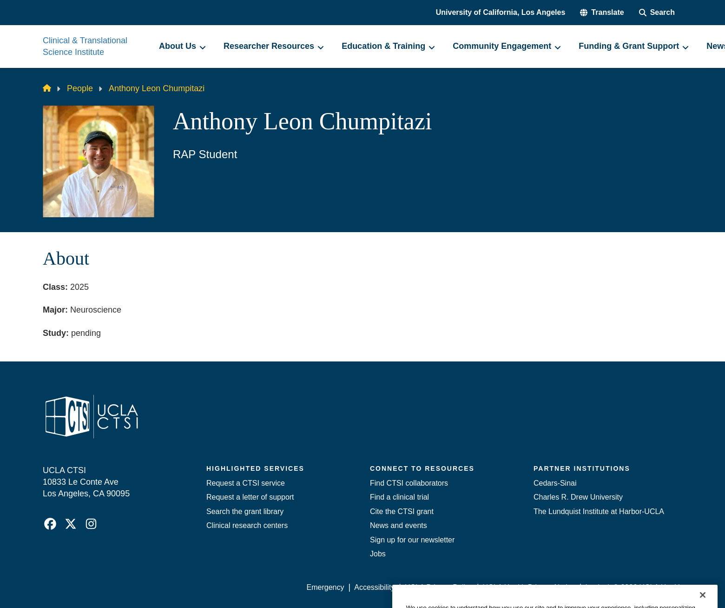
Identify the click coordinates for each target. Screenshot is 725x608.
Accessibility (374, 587)
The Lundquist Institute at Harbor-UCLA (599, 511)
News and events (398, 525)
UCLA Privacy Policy (439, 587)
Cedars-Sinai (555, 483)
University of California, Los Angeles (501, 12)
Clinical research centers (247, 525)
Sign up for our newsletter (412, 540)
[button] (602, 12)
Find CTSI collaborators (409, 483)
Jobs (378, 554)
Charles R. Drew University (578, 497)
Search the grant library (244, 511)
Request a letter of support (250, 497)
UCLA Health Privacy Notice (529, 587)
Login (594, 587)
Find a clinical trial (399, 497)
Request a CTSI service (245, 483)
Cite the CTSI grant (402, 511)
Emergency (325, 587)
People (80, 88)
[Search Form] (657, 12)
